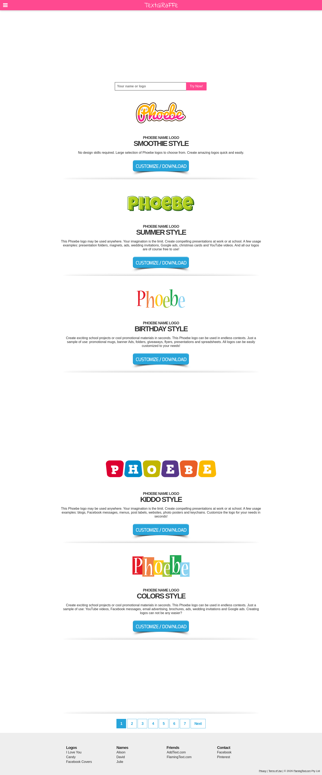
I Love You (74, 752)
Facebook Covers (79, 761)
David (120, 757)
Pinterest (223, 757)
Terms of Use (275, 771)
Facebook (224, 752)
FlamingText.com (179, 757)
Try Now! (196, 86)
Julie (119, 761)
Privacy (262, 771)
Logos (71, 747)
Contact (223, 747)
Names (122, 747)
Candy (71, 757)
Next (198, 724)
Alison (120, 752)
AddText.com (176, 752)
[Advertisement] (161, 46)
